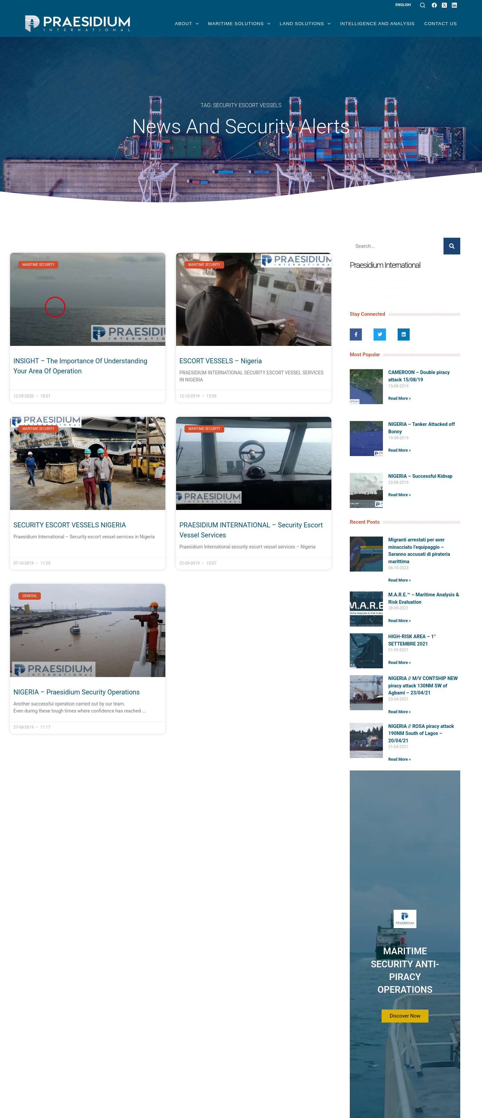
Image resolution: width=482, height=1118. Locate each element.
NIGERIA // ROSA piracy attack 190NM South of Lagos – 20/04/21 (421, 734)
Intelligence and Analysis (377, 23)
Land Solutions (305, 24)
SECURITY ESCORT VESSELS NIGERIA (69, 525)
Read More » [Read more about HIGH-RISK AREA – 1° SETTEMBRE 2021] (399, 662)
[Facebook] (434, 5)
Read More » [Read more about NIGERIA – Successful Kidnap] (399, 495)
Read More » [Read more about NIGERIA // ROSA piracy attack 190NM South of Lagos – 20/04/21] (399, 759)
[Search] (422, 5)
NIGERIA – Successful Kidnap (420, 476)
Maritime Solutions (239, 24)
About (186, 24)
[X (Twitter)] (444, 5)
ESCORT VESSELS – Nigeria (220, 361)
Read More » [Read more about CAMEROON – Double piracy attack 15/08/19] (399, 398)
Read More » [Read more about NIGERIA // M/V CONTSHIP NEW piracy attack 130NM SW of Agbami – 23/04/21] (399, 712)
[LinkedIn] (454, 5)
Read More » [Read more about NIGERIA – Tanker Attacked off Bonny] (399, 450)
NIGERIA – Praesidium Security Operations (76, 692)
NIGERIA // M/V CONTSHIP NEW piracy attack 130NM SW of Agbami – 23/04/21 (423, 686)
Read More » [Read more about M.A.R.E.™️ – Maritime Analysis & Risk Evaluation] (399, 620)
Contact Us (440, 23)
